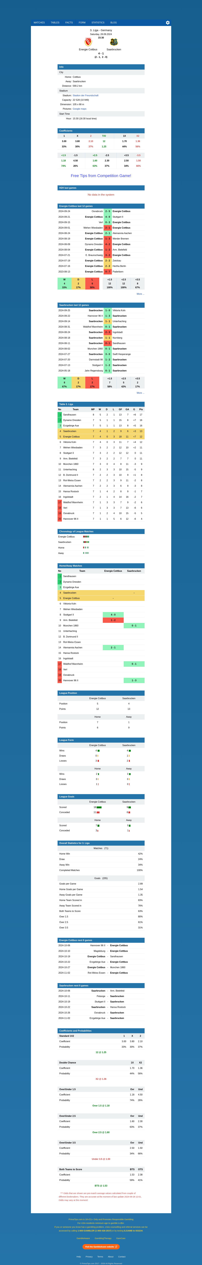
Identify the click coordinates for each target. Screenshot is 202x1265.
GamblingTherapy (103, 1238)
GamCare (120, 1238)
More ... (140, 294)
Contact (122, 1257)
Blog (113, 22)
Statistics (97, 22)
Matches (39, 22)
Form (82, 22)
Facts (69, 22)
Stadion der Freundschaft (85, 95)
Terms (100, 1257)
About (110, 1257)
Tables (55, 22)
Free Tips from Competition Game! (101, 175)
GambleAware (83, 1238)
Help (79, 1257)
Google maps (79, 109)
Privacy (89, 1257)
